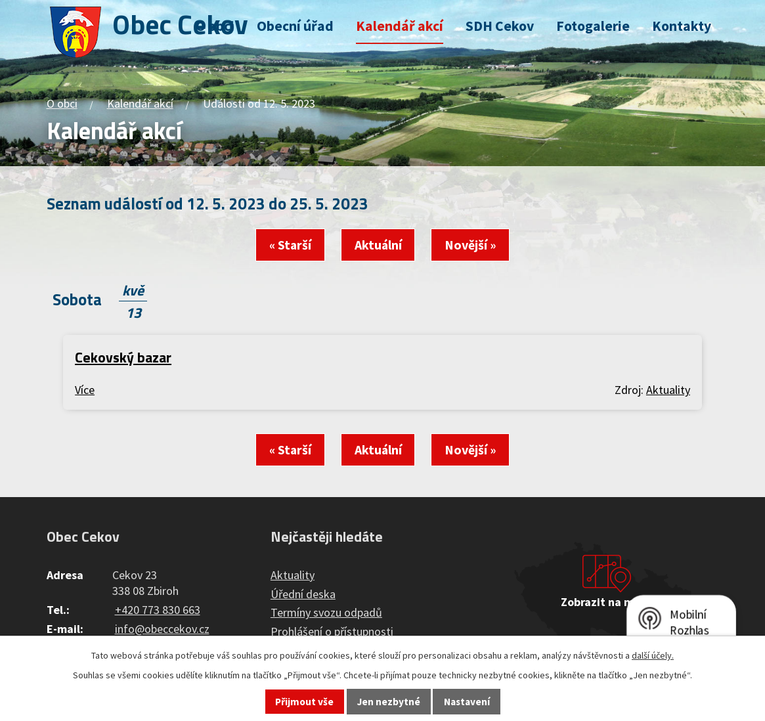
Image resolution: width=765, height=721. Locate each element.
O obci (215, 26)
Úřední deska (303, 593)
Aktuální (378, 245)
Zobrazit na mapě (607, 601)
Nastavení (467, 701)
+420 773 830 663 (157, 609)
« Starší (290, 245)
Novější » (470, 245)
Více (85, 389)
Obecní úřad (295, 26)
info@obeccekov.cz (162, 628)
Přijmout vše (304, 701)
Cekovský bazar (123, 357)
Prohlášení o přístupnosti (332, 631)
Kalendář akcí (399, 26)
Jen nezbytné (388, 701)
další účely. (653, 655)
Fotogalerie (593, 26)
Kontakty (681, 26)
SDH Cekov (500, 26)
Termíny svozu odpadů (326, 612)
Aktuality (668, 389)
